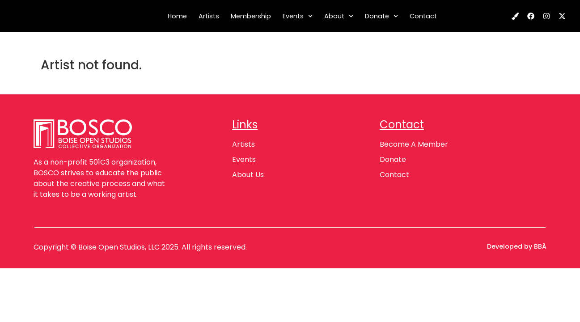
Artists (209, 16)
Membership (251, 16)
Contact (423, 16)
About (338, 16)
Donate (381, 16)
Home (177, 16)
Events (298, 16)
